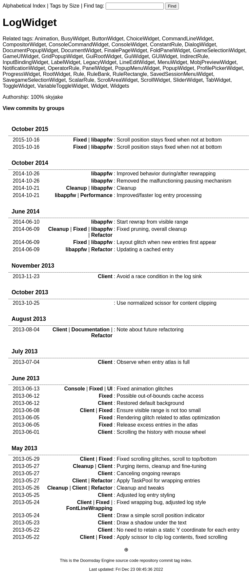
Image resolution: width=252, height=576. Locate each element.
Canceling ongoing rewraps (148, 473)
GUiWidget (164, 56)
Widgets (119, 86)
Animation (46, 38)
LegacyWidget (99, 62)
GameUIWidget (20, 56)
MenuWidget (172, 62)
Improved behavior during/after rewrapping (166, 173)
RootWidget (57, 74)
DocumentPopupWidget (30, 50)
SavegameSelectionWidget (34, 80)
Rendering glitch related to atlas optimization (168, 417)
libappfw (102, 140)
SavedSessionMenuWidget (181, 74)
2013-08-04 (26, 329)
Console (74, 388)
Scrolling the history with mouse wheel (161, 432)
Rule (78, 74)
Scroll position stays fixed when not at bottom (169, 140)
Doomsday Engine (97, 560)
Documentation (91, 329)
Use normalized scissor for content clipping (167, 303)
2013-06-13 (26, 388)
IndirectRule (194, 56)
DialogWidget (200, 44)
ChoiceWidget (142, 38)
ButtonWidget (107, 38)
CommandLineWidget (187, 38)
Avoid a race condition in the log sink (159, 276)
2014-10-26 (26, 173)
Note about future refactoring (150, 329)
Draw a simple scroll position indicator (161, 515)
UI (110, 388)
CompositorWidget (24, 44)
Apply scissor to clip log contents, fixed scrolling (172, 537)
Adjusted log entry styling (146, 495)
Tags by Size (65, 6)
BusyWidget (75, 38)
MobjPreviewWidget (213, 62)
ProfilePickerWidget (220, 68)
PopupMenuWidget (137, 68)
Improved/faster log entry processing (159, 195)
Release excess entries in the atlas (157, 425)
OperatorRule (63, 68)
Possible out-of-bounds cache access (160, 396)
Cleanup (76, 188)
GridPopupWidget (62, 56)
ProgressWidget (21, 74)
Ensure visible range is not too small (159, 410)
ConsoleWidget (129, 44)
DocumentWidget (81, 50)
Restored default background (150, 403)
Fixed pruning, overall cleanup (152, 229)
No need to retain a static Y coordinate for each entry (178, 530)
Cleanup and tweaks (140, 488)
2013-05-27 (26, 466)
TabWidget (218, 80)
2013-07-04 (26, 362)
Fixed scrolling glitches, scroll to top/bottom (167, 459)
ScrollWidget (155, 80)
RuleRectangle (130, 74)
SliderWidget (188, 80)
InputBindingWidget (25, 62)
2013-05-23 (26, 522)
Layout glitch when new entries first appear (166, 242)
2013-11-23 (26, 276)
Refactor (102, 235)
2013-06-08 (26, 410)
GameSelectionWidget (219, 50)
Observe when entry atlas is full (153, 362)
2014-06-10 (26, 222)
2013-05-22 (26, 530)
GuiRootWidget (103, 56)
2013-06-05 (26, 417)
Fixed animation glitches (145, 388)
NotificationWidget (24, 68)
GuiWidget (136, 56)
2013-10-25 (26, 303)
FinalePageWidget (125, 50)
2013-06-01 (26, 432)
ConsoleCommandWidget (79, 44)
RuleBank (98, 74)
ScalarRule (81, 80)
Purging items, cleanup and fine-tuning (161, 466)
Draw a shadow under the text (152, 522)
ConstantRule (166, 44)
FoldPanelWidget (170, 50)
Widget (99, 86)
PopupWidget (178, 68)
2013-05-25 (26, 495)
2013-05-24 (26, 502)
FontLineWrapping (89, 508)
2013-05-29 (26, 459)
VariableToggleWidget (62, 86)
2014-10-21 (26, 188)
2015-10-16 (26, 140)
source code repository (137, 560)
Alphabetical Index (24, 6)
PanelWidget (97, 68)
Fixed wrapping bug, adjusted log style (161, 502)
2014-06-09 (26, 229)
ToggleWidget (18, 86)
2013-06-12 (26, 396)
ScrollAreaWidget (117, 80)
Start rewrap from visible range (152, 222)
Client (105, 276)
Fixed (80, 140)
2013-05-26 (26, 488)
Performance (96, 195)
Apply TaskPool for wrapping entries (158, 480)
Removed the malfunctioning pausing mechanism (174, 181)
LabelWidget (65, 62)
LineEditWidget (137, 62)
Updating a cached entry (145, 249)
